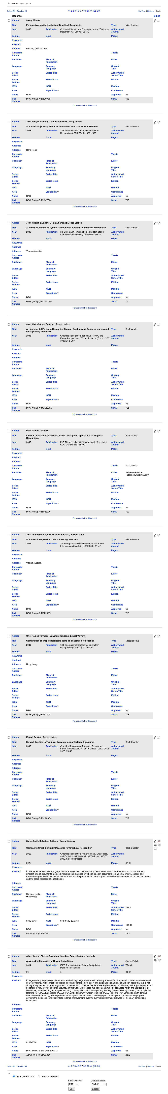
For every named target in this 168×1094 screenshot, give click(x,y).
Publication (51, 29)
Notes (15, 94)
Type (113, 25)
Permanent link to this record (84, 105)
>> (91, 11)
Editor (114, 59)
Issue (48, 36)
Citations (150, 11)
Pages (114, 36)
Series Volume (16, 80)
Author (15, 20)
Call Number (16, 100)
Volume (16, 36)
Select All (11, 11)
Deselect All (22, 11)
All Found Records (25, 1076)
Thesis (114, 52)
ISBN (48, 86)
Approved (116, 94)
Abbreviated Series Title (117, 74)
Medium (115, 86)
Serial (114, 99)
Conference (117, 90)
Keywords (17, 40)
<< (69, 11)
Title (14, 25)
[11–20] (96, 11)
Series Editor (15, 74)
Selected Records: (50, 1076)
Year (14, 29)
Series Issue (52, 79)
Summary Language (51, 67)
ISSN (14, 86)
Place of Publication (51, 60)
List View (142, 11)
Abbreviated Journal (117, 30)
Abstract (16, 44)
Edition (114, 79)
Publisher (17, 59)
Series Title (51, 73)
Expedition (51, 90)
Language (17, 66)
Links (157, 16)
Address (16, 48)
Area (14, 90)
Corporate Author (17, 53)
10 (88, 11)
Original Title (115, 67)
